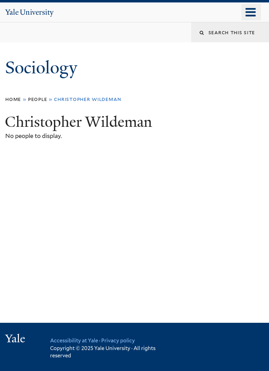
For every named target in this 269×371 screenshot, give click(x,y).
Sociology (43, 67)
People (37, 99)
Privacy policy (118, 340)
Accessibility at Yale (74, 340)
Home (13, 99)
